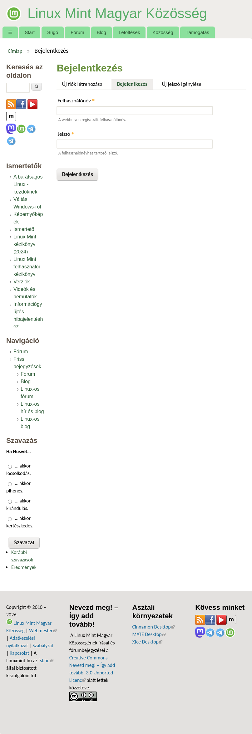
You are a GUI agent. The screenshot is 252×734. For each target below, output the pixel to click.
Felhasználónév (76, 100)
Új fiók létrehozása (82, 84)
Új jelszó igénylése (181, 84)
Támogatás (197, 32)
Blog (101, 32)
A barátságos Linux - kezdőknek (27, 184)
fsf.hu (45, 660)
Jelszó (65, 134)
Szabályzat (42, 645)
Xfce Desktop (147, 642)
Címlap (15, 51)
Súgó (52, 32)
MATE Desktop (149, 634)
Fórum (77, 32)
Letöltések (129, 32)
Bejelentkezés (135, 83)
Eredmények (24, 567)
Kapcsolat (19, 653)
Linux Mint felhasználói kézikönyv (26, 267)
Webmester (43, 631)
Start (30, 32)
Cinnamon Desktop (153, 627)
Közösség (163, 32)
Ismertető (23, 229)
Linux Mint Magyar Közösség (117, 13)
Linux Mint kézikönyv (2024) (24, 244)
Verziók (21, 281)
